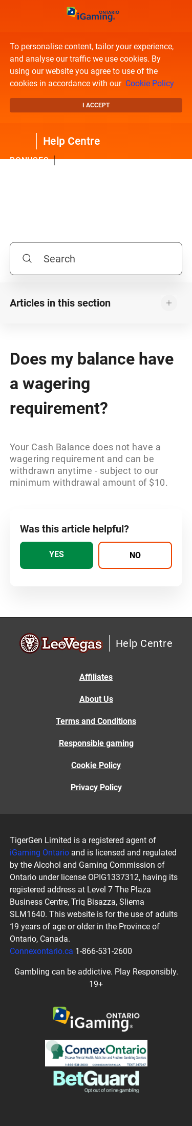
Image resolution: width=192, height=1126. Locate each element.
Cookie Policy (149, 83)
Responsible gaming (96, 743)
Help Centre (71, 141)
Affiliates (96, 677)
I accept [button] (96, 105)
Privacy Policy (96, 787)
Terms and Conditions (96, 721)
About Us (96, 699)
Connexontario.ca (41, 951)
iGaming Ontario (39, 852)
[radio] (57, 555)
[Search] (96, 258)
